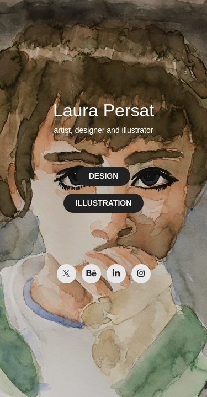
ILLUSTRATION (104, 202)
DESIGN (104, 175)
